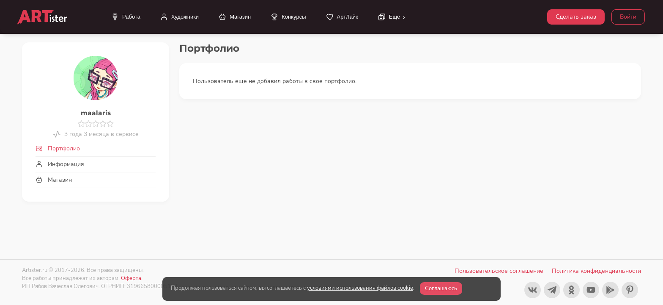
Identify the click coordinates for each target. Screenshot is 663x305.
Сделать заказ (576, 17)
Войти (628, 17)
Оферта (131, 278)
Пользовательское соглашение (499, 271)
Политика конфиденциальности (596, 271)
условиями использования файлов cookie (360, 288)
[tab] (96, 148)
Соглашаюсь (441, 288)
